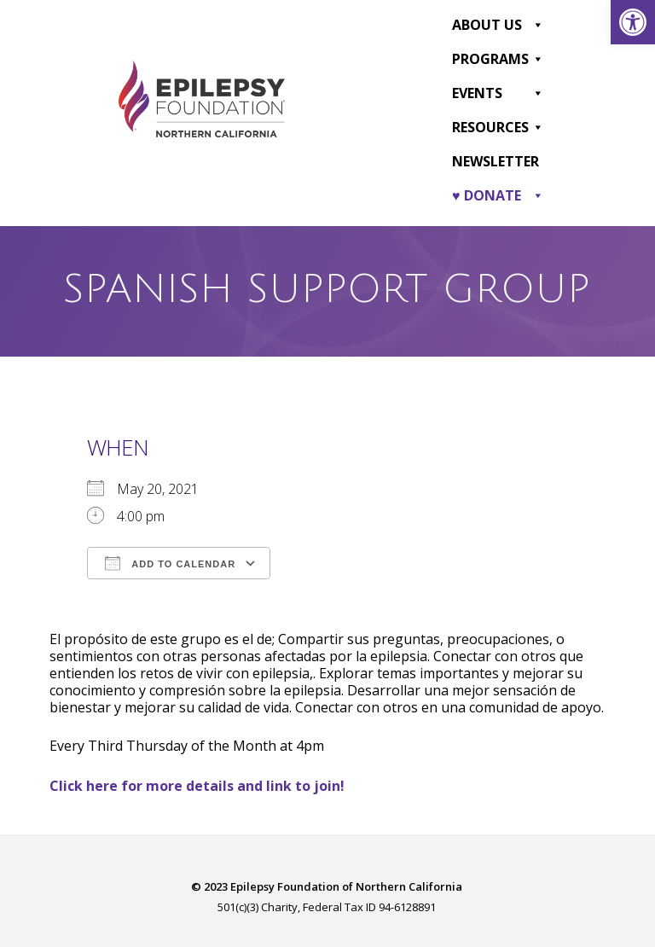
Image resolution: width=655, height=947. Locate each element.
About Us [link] (498, 24)
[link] (633, 22)
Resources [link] (498, 126)
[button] (537, 24)
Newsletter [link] (495, 160)
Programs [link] (498, 58)
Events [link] (498, 92)
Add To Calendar (170, 561)
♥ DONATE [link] (498, 194)
